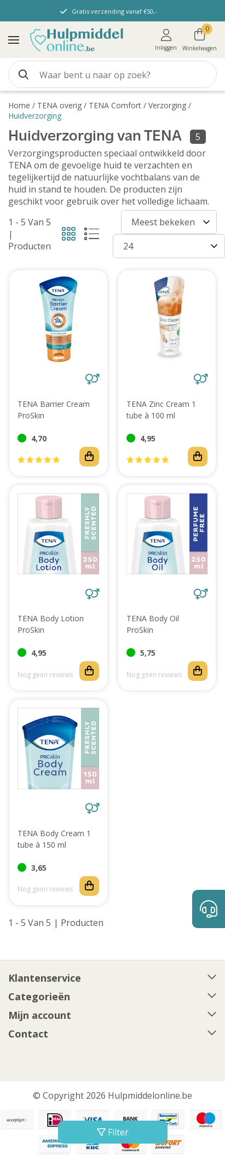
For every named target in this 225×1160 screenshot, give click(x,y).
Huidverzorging (34, 115)
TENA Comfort (115, 105)
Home (19, 105)
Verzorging (167, 105)
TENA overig (59, 105)
